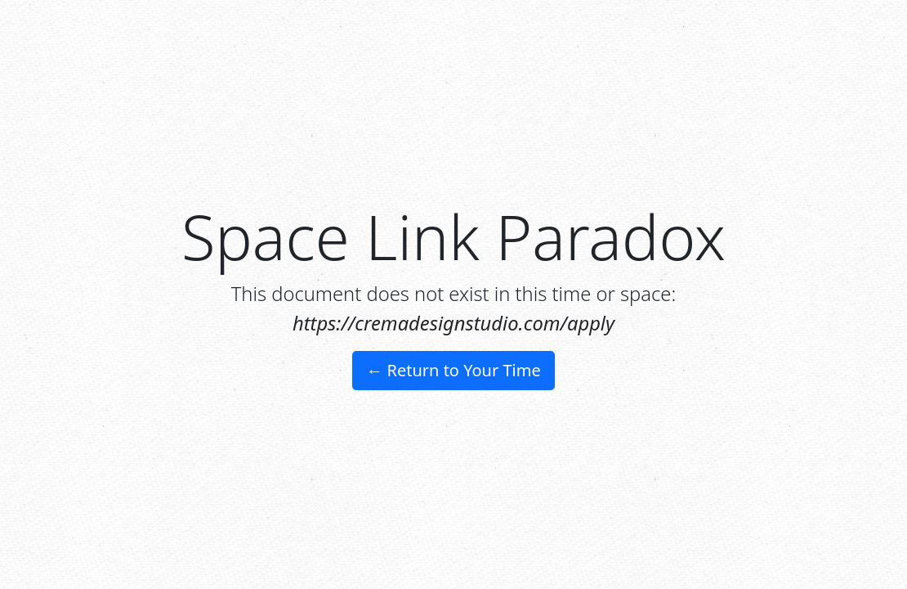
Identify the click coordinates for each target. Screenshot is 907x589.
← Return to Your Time (453, 370)
